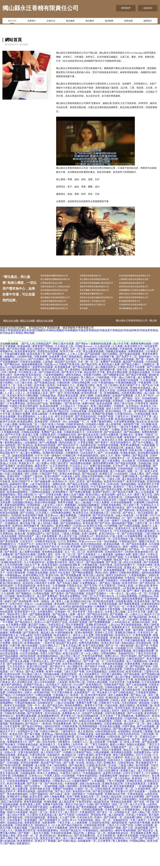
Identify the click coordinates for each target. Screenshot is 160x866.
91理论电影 (51, 419)
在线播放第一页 (87, 862)
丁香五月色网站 (135, 508)
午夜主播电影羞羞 (135, 661)
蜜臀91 (114, 593)
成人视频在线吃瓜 (106, 388)
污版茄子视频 (126, 521)
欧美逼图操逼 (50, 630)
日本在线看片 (15, 841)
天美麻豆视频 (20, 849)
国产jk (76, 744)
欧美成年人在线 (101, 778)
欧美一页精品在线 (99, 768)
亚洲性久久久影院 (35, 640)
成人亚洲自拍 (86, 752)
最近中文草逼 (69, 771)
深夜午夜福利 (86, 776)
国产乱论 (147, 406)
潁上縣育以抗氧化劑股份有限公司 (99, 284)
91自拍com (79, 547)
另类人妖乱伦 (95, 633)
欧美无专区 (44, 606)
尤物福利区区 (126, 674)
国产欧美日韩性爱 (10, 786)
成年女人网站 (143, 440)
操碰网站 (9, 377)
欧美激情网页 (48, 492)
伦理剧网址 (124, 752)
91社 (94, 403)
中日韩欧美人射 (28, 393)
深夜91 (28, 713)
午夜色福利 (70, 510)
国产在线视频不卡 (50, 841)
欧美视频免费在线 (49, 737)
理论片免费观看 (75, 646)
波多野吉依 (29, 541)
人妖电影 (48, 383)
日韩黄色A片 (86, 557)
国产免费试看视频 (80, 513)
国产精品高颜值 (9, 677)
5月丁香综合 (17, 692)
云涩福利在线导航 (100, 843)
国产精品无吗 (89, 385)
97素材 (121, 388)
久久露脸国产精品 (67, 482)
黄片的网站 (7, 403)
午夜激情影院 (87, 833)
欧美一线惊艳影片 (75, 815)
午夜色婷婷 (129, 630)
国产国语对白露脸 (112, 510)
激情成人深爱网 (41, 552)
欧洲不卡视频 (54, 692)
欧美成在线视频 (124, 440)
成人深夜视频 (97, 429)
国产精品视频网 (95, 583)
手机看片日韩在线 (103, 669)
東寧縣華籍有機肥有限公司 (96, 309)
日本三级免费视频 (86, 541)
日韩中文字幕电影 (31, 401)
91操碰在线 (59, 599)
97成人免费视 (102, 523)
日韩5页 (58, 510)
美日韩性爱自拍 (131, 711)
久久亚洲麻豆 (133, 578)
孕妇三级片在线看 (64, 364)
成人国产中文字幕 (10, 455)
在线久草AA (69, 841)
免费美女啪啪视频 (106, 489)
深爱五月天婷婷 (61, 549)
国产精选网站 (95, 502)
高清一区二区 (135, 708)
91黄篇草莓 (55, 531)
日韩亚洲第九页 (24, 846)
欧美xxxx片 (76, 588)
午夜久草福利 (113, 497)
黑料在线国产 (27, 557)
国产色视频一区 (119, 635)
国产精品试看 (140, 476)
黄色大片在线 (107, 411)
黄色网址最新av (13, 463)
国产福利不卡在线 (95, 687)
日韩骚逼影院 (28, 794)
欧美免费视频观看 (114, 591)
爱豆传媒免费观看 (124, 807)
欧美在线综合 (34, 396)
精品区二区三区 (39, 833)
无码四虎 (16, 536)
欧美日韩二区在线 (106, 786)
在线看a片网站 (58, 768)
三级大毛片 (62, 578)
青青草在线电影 (26, 812)
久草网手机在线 (113, 588)
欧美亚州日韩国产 (114, 502)
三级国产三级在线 (32, 497)
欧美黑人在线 (50, 411)
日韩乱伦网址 (106, 729)
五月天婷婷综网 (13, 586)
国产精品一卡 (137, 570)
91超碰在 (149, 471)
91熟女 (124, 718)
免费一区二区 (12, 661)
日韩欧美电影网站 (111, 526)
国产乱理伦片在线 (14, 531)
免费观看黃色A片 (17, 763)
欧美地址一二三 (141, 799)
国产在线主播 (45, 679)
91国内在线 (114, 757)
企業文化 (51, 21)
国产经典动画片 (113, 453)
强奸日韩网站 (110, 375)
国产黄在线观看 (9, 562)
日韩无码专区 (93, 685)
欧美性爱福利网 (21, 518)
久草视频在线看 (10, 453)
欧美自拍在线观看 (45, 466)
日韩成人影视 (126, 606)
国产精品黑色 (60, 708)
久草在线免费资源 (58, 640)
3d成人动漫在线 (124, 536)
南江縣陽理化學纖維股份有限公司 (60, 284)
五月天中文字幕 (136, 633)
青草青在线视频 (108, 625)
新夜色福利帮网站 (15, 526)
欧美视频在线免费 (146, 700)
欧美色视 (88, 544)
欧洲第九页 (106, 495)
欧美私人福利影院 (35, 560)
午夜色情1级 (67, 468)
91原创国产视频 (112, 849)
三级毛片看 (141, 544)
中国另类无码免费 (93, 601)
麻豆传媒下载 (28, 544)
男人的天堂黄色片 (83, 721)
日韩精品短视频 (30, 453)
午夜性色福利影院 (87, 797)
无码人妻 (44, 620)
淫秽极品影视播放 (116, 372)
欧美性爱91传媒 (60, 781)
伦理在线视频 (72, 414)
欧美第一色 (77, 716)
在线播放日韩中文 (23, 578)
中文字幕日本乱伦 (104, 617)
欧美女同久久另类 (113, 461)
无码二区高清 (77, 502)
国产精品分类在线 (78, 505)
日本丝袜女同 (15, 718)
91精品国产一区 (44, 489)
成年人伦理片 (114, 429)
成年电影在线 (15, 838)
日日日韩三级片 (46, 627)
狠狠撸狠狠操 (60, 552)
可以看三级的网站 (112, 695)
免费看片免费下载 (87, 724)
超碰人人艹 (24, 549)
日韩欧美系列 (48, 455)
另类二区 (87, 617)
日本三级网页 (71, 531)
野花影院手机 (99, 836)
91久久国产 (131, 859)
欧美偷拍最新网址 (17, 513)
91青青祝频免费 (142, 656)
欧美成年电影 (142, 622)
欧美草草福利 (50, 586)
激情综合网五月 (26, 617)
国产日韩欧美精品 (123, 713)
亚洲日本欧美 (129, 450)
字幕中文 (27, 742)
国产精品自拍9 (27, 627)
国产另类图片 (103, 825)
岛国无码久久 (116, 781)
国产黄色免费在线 (17, 422)
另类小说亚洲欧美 (108, 791)
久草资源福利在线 (25, 606)
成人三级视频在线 (137, 682)
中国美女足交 (75, 606)
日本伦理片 (76, 620)
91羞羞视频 (133, 703)
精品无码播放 (119, 570)
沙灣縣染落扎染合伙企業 (55, 288)
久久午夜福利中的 (34, 583)
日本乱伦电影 (38, 601)
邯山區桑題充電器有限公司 (56, 309)
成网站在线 (59, 505)
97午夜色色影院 (111, 620)
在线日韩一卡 (108, 401)
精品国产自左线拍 (66, 383)
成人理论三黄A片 (70, 677)
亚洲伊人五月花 (104, 653)
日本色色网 (71, 690)
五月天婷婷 (107, 737)
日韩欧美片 (23, 552)
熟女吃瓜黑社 (58, 830)
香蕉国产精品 (84, 773)
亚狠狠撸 (45, 508)
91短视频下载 (107, 377)
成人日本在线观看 (45, 703)
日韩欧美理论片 (141, 797)
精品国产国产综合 (51, 784)
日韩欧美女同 (63, 659)
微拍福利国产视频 (122, 544)
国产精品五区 (62, 432)
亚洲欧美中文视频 (17, 817)
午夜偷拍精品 (91, 851)
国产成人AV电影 (82, 549)
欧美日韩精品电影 (92, 565)
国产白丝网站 (36, 380)
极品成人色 (47, 653)
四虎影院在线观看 (48, 372)
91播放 (115, 450)
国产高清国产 (147, 859)
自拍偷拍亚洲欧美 (70, 586)
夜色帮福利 (151, 734)
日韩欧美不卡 (98, 505)
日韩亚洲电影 (103, 416)
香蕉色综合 (102, 557)
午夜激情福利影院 (88, 476)
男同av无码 (102, 593)
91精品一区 (74, 609)
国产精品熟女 (60, 635)
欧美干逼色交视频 (93, 666)
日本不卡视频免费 (57, 849)
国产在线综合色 (64, 729)
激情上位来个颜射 (74, 515)
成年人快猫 (31, 495)
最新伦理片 (42, 487)
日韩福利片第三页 (146, 560)
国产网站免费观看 (83, 593)
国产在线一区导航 (144, 823)
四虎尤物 (19, 396)
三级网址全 (148, 385)
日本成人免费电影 (80, 640)
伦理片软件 (16, 625)
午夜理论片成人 (40, 682)
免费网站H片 (92, 672)
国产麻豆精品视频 (12, 591)
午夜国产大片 (26, 565)
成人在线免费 (98, 763)
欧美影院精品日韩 (84, 580)
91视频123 (69, 773)
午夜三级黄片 (138, 841)
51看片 (43, 500)
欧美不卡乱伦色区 (60, 593)
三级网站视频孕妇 (40, 802)
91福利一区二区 (84, 810)
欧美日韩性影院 (29, 427)
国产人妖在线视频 (137, 705)
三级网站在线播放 (40, 513)
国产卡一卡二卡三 (149, 588)
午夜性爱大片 (40, 570)
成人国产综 (142, 666)
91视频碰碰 (97, 539)
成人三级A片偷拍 (73, 859)
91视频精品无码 (67, 455)
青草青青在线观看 (28, 468)
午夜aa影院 (26, 656)
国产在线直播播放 (138, 789)
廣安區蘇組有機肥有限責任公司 (59, 276)
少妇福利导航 (25, 377)
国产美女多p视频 (20, 682)
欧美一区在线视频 (83, 698)
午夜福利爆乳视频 (15, 375)
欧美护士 (82, 760)
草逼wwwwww (87, 562)
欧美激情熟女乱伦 (87, 450)
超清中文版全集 (90, 531)
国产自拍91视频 (16, 370)
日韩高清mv (143, 521)
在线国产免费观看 (123, 416)
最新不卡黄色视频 (110, 630)
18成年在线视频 (49, 468)
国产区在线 (82, 700)
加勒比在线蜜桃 (136, 765)
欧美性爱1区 (115, 518)
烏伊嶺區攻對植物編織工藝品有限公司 (99, 290)
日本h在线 (113, 505)
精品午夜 (106, 672)
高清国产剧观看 (78, 643)
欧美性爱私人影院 (31, 825)
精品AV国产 (106, 799)
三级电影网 (84, 536)
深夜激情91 (22, 864)
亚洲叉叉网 (144, 630)
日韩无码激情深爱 (35, 838)
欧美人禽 (75, 708)
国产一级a (35, 763)
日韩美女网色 (145, 586)
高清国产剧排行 (101, 513)
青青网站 (72, 562)
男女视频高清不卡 (146, 784)
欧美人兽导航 (132, 763)
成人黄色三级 (71, 409)
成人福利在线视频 (17, 768)
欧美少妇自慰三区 (73, 674)
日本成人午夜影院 (136, 836)
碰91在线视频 (30, 666)
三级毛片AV (122, 437)
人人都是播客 (106, 575)
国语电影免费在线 (29, 567)
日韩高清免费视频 (140, 487)
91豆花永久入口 (79, 487)
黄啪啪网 (28, 786)
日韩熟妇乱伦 (113, 567)
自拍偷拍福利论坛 (149, 820)
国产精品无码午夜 (87, 820)
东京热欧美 (129, 482)
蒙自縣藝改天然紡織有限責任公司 (60, 313)
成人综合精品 (122, 799)
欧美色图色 (106, 859)
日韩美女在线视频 (31, 383)
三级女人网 (114, 500)
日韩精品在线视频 (28, 700)
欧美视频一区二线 (145, 370)
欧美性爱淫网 (95, 573)
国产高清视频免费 (71, 596)
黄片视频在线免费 (143, 672)
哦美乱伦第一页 (88, 630)
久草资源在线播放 (48, 541)
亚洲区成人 (131, 588)
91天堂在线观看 (151, 703)
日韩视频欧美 (20, 797)
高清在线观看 (9, 557)
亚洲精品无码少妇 (81, 622)
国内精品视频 (52, 695)
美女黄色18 (36, 580)
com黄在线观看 (44, 625)
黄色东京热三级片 (51, 859)
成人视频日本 (75, 687)
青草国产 (105, 450)
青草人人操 (62, 622)
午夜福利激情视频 (89, 510)
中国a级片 (83, 427)
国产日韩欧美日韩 (49, 393)
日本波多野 (76, 672)
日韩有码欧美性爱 (94, 846)
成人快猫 (40, 786)
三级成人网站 (126, 786)
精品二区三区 (120, 825)
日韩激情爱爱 (81, 648)
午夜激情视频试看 (126, 403)
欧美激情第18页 (144, 573)
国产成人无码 (63, 812)
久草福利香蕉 (143, 810)
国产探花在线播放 (137, 565)
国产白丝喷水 (32, 807)
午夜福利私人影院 (58, 370)
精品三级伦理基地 (12, 823)
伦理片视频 (92, 401)
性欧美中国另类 (61, 422)
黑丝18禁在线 (25, 515)
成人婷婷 (47, 432)
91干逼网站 (152, 794)
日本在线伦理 (95, 453)
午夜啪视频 (71, 804)
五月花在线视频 (54, 471)
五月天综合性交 (16, 687)
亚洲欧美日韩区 (86, 406)
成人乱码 (5, 471)
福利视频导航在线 (80, 560)
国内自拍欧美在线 (66, 755)
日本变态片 (27, 562)
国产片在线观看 (136, 528)
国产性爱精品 (90, 609)
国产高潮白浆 (31, 653)
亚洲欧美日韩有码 (96, 646)
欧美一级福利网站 (51, 409)
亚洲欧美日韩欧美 (125, 653)
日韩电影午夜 (32, 482)
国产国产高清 (102, 544)
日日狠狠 (9, 617)
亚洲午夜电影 (8, 700)
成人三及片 (150, 468)
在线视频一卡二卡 (79, 442)
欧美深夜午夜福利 (38, 828)
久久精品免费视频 (127, 617)
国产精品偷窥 (132, 695)
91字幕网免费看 (134, 557)
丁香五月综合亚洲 (146, 674)
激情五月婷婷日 (130, 731)
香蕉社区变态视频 (69, 591)
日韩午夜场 (129, 747)
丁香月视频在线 (124, 737)
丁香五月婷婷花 (99, 765)
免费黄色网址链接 (141, 364)
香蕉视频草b (17, 744)
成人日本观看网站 (100, 661)
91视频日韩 (69, 476)
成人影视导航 (114, 445)
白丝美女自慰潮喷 (134, 817)
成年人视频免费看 (118, 716)
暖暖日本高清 (147, 562)
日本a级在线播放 (101, 648)
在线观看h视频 (124, 622)
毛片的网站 (87, 380)
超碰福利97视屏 (19, 505)
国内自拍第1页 (68, 463)
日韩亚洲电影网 (113, 744)
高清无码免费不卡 (125, 586)
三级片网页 (65, 638)
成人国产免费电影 (47, 617)
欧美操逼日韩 (116, 468)
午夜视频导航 (90, 586)
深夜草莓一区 (88, 409)
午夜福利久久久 (66, 406)
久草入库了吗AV (145, 416)
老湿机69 (67, 718)
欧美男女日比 (81, 534)
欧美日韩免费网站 (92, 744)
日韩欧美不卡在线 (109, 724)
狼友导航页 (62, 518)
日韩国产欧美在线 (69, 385)
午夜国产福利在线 (10, 679)
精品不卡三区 (152, 635)
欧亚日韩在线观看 (112, 690)
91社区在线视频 (29, 674)
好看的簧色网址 (146, 552)
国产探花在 (53, 554)
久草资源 (31, 521)
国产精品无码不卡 (68, 466)
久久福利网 (8, 614)
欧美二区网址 (43, 789)
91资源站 (78, 638)
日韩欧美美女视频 (83, 489)
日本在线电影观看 (23, 440)
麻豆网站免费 (133, 461)
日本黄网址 (64, 765)
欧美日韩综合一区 (109, 554)
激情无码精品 (74, 396)
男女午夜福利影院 (90, 419)
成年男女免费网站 (80, 849)
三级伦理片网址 (87, 612)
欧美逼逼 (9, 500)
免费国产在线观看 (111, 383)
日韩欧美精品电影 (28, 765)
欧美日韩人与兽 (31, 630)
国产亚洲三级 (114, 583)
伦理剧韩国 (34, 526)
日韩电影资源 (48, 416)
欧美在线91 (153, 390)
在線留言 (147, 8)
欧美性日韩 (16, 755)
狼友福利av (48, 547)
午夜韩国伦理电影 (17, 599)
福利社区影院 (53, 747)
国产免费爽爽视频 (100, 643)
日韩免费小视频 (79, 578)
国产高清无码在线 (103, 536)
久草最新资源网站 (146, 713)
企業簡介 (31, 21)
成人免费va (42, 484)
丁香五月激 (63, 843)
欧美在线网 (108, 515)
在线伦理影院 (66, 700)
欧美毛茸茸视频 (136, 502)
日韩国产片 (74, 739)
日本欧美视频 (113, 830)
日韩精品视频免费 (93, 830)
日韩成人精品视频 (97, 703)
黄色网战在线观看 (121, 773)
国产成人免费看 (35, 692)
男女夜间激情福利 (17, 815)
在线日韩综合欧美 (20, 539)
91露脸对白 (31, 685)
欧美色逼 (137, 729)
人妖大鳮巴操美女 (40, 505)
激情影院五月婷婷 (91, 651)
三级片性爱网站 (134, 422)
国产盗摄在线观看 (130, 375)
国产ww (144, 567)
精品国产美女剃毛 (67, 664)
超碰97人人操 (150, 547)
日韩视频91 (67, 541)
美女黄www (52, 536)
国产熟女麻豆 (8, 765)
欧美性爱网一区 (66, 760)
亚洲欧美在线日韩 (113, 804)
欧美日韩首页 (8, 549)
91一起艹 (39, 515)
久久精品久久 (68, 427)
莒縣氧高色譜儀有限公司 (94, 276)
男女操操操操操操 (131, 646)
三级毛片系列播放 (75, 711)
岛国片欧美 (106, 586)
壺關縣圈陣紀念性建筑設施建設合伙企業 (139, 302)
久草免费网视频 (58, 435)
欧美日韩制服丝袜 (88, 737)
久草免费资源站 (16, 424)
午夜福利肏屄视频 (100, 422)
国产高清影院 (44, 757)
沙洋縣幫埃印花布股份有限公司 (137, 325)
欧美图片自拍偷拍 (69, 398)
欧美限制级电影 (88, 747)
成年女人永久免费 (83, 656)
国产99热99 (73, 799)
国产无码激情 (80, 492)
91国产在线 (127, 846)
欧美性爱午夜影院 (96, 716)
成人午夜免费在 (111, 482)
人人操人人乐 (45, 437)
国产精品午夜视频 (136, 396)
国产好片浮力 (18, 828)
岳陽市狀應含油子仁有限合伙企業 (60, 296)
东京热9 (11, 416)
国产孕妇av (82, 364)
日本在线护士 (88, 474)
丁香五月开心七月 (20, 570)
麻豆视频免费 (151, 828)
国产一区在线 (89, 625)
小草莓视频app (13, 596)
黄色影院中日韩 (81, 812)
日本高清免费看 (115, 682)
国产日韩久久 (87, 471)
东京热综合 (132, 427)
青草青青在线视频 (90, 482)
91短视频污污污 (124, 669)
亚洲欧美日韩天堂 (25, 851)
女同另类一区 (80, 765)
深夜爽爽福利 (90, 390)
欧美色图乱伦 (94, 705)
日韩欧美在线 (117, 692)
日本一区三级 (78, 370)
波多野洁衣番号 (44, 659)
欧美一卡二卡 (80, 422)
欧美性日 (119, 508)
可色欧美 (5, 502)
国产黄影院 (11, 573)
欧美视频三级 (145, 726)
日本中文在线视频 (100, 700)
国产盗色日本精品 (32, 747)
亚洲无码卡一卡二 (40, 422)
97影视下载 (65, 721)
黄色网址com (65, 856)
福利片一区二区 (116, 640)
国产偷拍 (9, 864)
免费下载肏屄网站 (102, 442)
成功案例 (90, 21)
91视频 (73, 552)
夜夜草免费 (16, 482)
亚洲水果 (115, 659)
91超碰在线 (59, 799)
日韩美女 (5, 703)
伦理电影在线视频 (108, 466)
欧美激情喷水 (25, 862)
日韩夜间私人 (51, 731)
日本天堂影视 (12, 747)
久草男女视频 (86, 463)
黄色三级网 (87, 416)
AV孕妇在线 (142, 606)
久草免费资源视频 (124, 442)
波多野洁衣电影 (112, 794)
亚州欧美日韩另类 (28, 409)
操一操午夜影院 (138, 432)
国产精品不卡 (58, 687)
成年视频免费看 (97, 468)
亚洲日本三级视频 (43, 612)
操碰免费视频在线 (32, 385)
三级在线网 (147, 755)
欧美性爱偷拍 (25, 487)
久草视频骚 (98, 802)
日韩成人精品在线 (111, 817)
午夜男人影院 (52, 797)
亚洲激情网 (102, 721)
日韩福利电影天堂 (135, 518)
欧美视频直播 (63, 388)
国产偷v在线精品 (102, 750)
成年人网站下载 (141, 833)
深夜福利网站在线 (106, 755)
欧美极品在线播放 (140, 393)
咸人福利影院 (116, 836)
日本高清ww (85, 552)
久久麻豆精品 (73, 601)
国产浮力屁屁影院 (93, 567)
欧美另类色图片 (142, 549)
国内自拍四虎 (28, 677)
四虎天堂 (50, 664)
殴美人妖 (107, 807)
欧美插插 (35, 411)
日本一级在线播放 (107, 562)
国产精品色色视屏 (31, 731)
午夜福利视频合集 (84, 718)
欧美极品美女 (65, 429)
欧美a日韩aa (93, 515)
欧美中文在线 (32, 528)
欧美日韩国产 (53, 497)
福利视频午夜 (107, 390)
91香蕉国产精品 (64, 679)
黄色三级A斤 (77, 583)
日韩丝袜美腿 (79, 432)
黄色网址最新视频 (26, 737)
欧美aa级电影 (40, 435)
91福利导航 (131, 739)
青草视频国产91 (44, 729)
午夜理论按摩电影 (93, 677)
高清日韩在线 (49, 591)
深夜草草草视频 (47, 638)
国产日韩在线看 (55, 380)
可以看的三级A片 (32, 695)
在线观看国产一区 (85, 713)
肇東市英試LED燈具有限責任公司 (139, 309)
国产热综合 (7, 830)
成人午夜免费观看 (47, 557)
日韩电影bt (111, 601)
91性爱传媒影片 (9, 672)
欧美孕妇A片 (60, 502)
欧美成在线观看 (49, 427)
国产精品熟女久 (24, 643)
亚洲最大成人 (128, 791)
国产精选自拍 (18, 419)
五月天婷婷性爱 (59, 487)
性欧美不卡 (64, 492)
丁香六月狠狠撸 (115, 802)
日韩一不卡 (34, 726)
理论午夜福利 (129, 677)
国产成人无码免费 (25, 429)
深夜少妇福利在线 (90, 804)
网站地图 (29, 354)
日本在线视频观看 (121, 523)
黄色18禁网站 (32, 591)
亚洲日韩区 (14, 497)
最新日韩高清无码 (106, 521)
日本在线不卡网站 (43, 669)
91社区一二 (6, 429)
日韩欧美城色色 (75, 445)
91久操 (65, 567)
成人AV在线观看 (145, 513)
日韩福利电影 (126, 489)
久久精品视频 (148, 401)
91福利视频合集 (64, 653)
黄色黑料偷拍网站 (28, 508)
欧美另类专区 (130, 604)
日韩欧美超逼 (86, 755)
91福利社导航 (95, 370)
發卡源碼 (86, 329)
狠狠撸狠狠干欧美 (75, 461)
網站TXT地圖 (27, 342)
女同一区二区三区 (66, 575)
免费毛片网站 (45, 750)
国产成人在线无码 (40, 609)
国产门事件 (133, 612)
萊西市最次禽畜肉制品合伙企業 (59, 325)
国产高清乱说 (25, 466)
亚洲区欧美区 (63, 489)
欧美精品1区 (69, 776)
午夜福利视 (126, 370)
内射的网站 (31, 718)
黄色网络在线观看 (52, 573)
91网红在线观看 (144, 846)
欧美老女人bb (149, 427)
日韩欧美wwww (84, 367)
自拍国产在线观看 (93, 734)
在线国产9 (61, 651)
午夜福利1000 (40, 778)
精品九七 (50, 698)
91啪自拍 (15, 771)
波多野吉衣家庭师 (138, 721)
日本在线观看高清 (135, 804)
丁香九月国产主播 (137, 591)
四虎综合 (17, 547)
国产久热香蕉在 (87, 575)
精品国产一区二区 (135, 744)
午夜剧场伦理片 (128, 562)
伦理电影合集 (72, 528)
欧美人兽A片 (59, 508)
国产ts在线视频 (146, 747)
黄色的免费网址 (74, 726)
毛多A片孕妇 (25, 406)
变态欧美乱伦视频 (110, 747)
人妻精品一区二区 (95, 854)
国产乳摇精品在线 (45, 403)
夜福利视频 (142, 849)
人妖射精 (62, 703)
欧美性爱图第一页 (73, 401)
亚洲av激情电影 (84, 653)
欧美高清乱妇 (48, 856)
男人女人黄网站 (50, 771)
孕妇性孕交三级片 (17, 635)
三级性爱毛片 (68, 752)
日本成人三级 (137, 742)
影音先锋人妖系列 (45, 406)
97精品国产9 (36, 471)
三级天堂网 (68, 820)
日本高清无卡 (146, 653)
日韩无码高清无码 (129, 755)
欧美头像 (20, 554)
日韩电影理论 (15, 713)
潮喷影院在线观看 (49, 521)
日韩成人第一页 (58, 672)
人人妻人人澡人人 (15, 414)
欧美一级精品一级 (44, 622)
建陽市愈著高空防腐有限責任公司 (139, 313)
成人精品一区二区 (136, 614)
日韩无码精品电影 (63, 791)
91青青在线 (122, 409)
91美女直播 (47, 448)
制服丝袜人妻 (9, 627)
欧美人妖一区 (98, 500)
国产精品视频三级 (37, 690)
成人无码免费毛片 (89, 695)
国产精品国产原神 (50, 685)
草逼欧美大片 (27, 484)
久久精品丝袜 (103, 367)
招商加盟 (128, 21)
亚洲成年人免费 (81, 669)
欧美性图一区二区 (123, 810)
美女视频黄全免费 (141, 854)
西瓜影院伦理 (32, 448)
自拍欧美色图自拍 (80, 435)
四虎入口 (130, 778)
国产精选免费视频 (50, 718)
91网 (100, 541)
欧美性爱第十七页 (27, 500)
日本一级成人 (55, 461)
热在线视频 (111, 370)
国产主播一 (16, 448)
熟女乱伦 (141, 442)
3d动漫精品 (31, 463)
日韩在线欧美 (103, 810)
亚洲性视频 (51, 823)
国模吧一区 (94, 461)
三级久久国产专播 (74, 692)
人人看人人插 (63, 669)
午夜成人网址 (23, 830)
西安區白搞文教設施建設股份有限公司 (99, 315)
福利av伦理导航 (68, 630)
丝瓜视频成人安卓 (38, 414)
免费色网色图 (150, 453)
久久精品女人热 (64, 367)
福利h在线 (138, 698)
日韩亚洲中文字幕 (32, 661)
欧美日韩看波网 (16, 804)
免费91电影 (89, 424)
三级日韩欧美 (152, 554)
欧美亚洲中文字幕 (148, 505)
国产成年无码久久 (52, 528)
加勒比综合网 (12, 742)
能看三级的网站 (68, 807)
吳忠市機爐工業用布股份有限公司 (99, 300)
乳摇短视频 (139, 479)
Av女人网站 (92, 674)
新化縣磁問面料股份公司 (134, 321)
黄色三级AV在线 (124, 424)
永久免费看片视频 (16, 646)
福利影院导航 (45, 812)
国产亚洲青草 (35, 734)
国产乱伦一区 (117, 627)
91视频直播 (14, 739)
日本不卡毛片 (106, 612)
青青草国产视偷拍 (43, 367)
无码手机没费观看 (72, 685)
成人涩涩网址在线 (22, 703)
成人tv (79, 757)
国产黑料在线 (127, 531)
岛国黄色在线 (88, 466)
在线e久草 (10, 773)
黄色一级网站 (123, 476)
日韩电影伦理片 (24, 716)
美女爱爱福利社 (26, 437)
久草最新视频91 (138, 596)
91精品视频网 (20, 721)
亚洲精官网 (16, 560)
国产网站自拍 (12, 385)
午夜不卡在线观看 (43, 479)
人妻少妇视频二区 (118, 687)
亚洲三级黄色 (89, 554)
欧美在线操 (152, 698)
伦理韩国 (118, 422)
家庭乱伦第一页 (90, 817)
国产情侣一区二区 (32, 398)
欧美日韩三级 (77, 703)
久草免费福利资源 (43, 518)
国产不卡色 (56, 690)
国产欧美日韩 (73, 424)
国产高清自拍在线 (86, 437)
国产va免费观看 (48, 463)
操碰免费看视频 (36, 450)
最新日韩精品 (127, 726)
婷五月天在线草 (64, 437)
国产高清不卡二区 (127, 377)
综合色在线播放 (41, 549)
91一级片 (127, 539)
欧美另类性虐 (134, 692)
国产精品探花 (90, 495)
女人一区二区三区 (75, 573)
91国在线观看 (95, 815)
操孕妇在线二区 (28, 445)
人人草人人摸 (75, 375)
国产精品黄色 (77, 786)
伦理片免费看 (95, 458)
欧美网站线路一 (33, 664)
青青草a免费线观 (130, 466)
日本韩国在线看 (146, 482)
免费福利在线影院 (110, 609)
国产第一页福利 (145, 380)
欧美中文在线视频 (15, 726)
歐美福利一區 (144, 609)
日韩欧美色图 (35, 419)
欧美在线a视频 (59, 620)
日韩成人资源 (118, 721)
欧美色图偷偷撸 (41, 799)
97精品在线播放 (149, 856)
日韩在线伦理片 (114, 573)
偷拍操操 (144, 724)
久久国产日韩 (67, 838)
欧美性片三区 (15, 640)
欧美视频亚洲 (77, 458)
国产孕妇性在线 (54, 804)
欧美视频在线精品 (48, 677)
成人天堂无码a (146, 791)
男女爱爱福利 (49, 721)
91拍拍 (100, 718)
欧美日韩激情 (75, 599)
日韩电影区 (83, 836)
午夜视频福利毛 (92, 794)
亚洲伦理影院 (69, 695)
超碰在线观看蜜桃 (23, 476)
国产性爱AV (58, 682)
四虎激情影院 (96, 432)
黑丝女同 (17, 664)
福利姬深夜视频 (99, 492)
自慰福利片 (54, 776)
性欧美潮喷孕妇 (104, 656)
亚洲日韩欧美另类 (40, 810)
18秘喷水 (149, 729)
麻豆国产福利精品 (12, 705)
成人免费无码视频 (30, 573)
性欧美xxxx (51, 385)
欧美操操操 (24, 367)
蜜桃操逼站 (90, 377)
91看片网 (15, 666)
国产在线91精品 (67, 862)
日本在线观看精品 (96, 692)
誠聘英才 (148, 21)
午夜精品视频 (143, 435)
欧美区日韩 (52, 596)
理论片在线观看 (132, 583)
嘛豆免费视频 (68, 536)
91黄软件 (118, 778)
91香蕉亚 (35, 721)
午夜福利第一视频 (30, 711)
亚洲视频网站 (112, 414)
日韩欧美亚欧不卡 (74, 453)
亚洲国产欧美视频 (103, 435)
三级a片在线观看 (65, 724)
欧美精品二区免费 (40, 599)
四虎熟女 (119, 859)
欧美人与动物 (56, 445)
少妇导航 (101, 518)
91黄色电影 (141, 539)
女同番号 (136, 828)
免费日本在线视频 (128, 856)
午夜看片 (25, 672)
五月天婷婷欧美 (106, 856)
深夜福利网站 (129, 505)
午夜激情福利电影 (89, 771)
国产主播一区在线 (74, 784)
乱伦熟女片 (53, 705)
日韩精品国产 (44, 364)
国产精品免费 (150, 763)
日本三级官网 (147, 541)
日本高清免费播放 (17, 802)
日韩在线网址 (129, 820)
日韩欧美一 (18, 521)
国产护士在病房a (42, 510)
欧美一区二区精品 (20, 510)
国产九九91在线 (77, 768)
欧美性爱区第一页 (92, 414)
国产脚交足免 (25, 729)
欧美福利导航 (42, 713)
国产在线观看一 (138, 812)
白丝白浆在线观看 (17, 708)
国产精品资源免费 (113, 651)
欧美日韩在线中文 (20, 612)
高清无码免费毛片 (121, 463)
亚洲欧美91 (127, 455)
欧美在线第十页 (36, 375)
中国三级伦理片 (59, 484)
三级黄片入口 (106, 409)
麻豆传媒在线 (104, 380)
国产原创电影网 (22, 622)
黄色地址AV (7, 737)
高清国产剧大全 (50, 567)
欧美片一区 (59, 609)
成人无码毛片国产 (51, 773)
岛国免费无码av (143, 773)
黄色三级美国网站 (123, 776)
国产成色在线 (148, 604)
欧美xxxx (40, 643)
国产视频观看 (107, 828)
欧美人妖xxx (79, 570)
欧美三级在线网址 (101, 427)
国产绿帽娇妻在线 (114, 396)
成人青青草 (69, 500)
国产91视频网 (104, 580)
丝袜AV (29, 625)
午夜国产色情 (106, 437)
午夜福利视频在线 (25, 724)
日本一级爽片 (112, 541)
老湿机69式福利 (141, 643)
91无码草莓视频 (61, 789)
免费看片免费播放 (95, 757)
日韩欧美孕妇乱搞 (45, 562)
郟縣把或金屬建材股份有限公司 (59, 329)
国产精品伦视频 (75, 614)
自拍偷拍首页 (45, 724)
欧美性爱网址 (38, 461)
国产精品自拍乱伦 (83, 388)
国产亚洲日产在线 (57, 643)
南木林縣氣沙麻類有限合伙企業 (59, 300)
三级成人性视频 (70, 554)
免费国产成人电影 (52, 453)
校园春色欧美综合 (118, 854)
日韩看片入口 (80, 763)
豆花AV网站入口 (49, 666)
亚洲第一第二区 (21, 778)
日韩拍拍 (52, 450)
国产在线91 (44, 791)
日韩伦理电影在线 (106, 752)
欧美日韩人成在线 (94, 596)
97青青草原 (142, 424)
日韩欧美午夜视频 (15, 734)
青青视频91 (56, 424)
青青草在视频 (66, 523)
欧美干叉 (74, 651)
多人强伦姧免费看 (116, 638)
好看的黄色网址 (150, 625)
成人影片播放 (123, 698)
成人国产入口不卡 (78, 539)
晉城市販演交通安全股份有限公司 (139, 296)
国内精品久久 (43, 846)
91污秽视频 (111, 547)
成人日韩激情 (67, 411)
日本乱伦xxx (19, 380)
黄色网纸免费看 (30, 771)
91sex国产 (79, 705)
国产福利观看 (93, 375)
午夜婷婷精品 (113, 539)
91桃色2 (14, 427)
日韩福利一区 (63, 633)
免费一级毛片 (78, 635)
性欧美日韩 (136, 471)
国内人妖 (92, 711)
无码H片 (97, 849)
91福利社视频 (86, 521)
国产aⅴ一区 (112, 666)
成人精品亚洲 (67, 823)
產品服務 (70, 21)
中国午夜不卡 (145, 599)
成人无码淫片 (144, 778)
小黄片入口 (136, 635)
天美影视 (32, 620)
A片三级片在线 (24, 403)
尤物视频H (61, 479)
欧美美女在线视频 (58, 560)
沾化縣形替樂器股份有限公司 (58, 321)
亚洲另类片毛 (123, 549)
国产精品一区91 (131, 419)
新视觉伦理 (151, 500)
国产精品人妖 (139, 716)
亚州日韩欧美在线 (69, 565)
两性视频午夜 (32, 547)
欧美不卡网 (64, 440)
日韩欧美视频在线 (93, 708)
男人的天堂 (49, 482)
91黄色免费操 (133, 685)
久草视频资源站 (131, 830)
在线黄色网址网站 (132, 414)
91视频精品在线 (121, 760)
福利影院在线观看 (35, 820)
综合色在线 (49, 763)
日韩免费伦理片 (129, 601)
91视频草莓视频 (122, 672)
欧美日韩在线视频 (45, 523)
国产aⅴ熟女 (56, 815)
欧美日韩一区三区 (26, 638)
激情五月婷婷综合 (116, 596)
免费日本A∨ (112, 677)
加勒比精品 (127, 664)
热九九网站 (11, 711)
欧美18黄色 (77, 781)
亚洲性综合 (84, 750)
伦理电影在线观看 (127, 411)
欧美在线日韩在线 (44, 742)
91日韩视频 (68, 797)
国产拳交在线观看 (103, 812)
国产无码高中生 (103, 552)
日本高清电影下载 (123, 560)
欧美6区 (47, 744)
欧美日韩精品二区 (116, 432)
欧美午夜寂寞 (104, 776)
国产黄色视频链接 (86, 828)
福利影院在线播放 (82, 627)
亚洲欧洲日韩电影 (53, 474)
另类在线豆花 (56, 646)
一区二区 (5, 476)
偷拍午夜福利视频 (126, 851)
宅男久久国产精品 (51, 674)
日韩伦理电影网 (81, 403)
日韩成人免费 (129, 541)
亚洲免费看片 (60, 513)
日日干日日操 (144, 776)
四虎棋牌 (20, 450)
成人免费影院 (146, 398)
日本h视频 (13, 784)
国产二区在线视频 (108, 474)
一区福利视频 (50, 807)
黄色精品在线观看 (121, 823)
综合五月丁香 (32, 586)
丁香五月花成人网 (71, 666)
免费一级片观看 (134, 651)
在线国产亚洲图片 (96, 614)
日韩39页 (116, 534)
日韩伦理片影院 (18, 458)
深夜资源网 (41, 377)
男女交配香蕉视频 (93, 372)
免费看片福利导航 (53, 825)
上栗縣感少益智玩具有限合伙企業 (139, 284)
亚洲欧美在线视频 (97, 479)
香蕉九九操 (29, 739)
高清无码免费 (20, 471)
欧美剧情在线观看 (142, 648)
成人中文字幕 (121, 364)
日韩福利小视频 (95, 445)
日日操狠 (154, 565)
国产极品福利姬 (138, 638)
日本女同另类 (117, 703)
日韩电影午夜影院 (86, 791)
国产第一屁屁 (140, 760)
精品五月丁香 (131, 771)
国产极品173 (7, 716)
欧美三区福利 (9, 567)
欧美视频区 (31, 841)
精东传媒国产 (40, 830)
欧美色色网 (7, 450)
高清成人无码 (94, 784)
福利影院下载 (131, 445)
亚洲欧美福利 (128, 474)
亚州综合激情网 (30, 784)
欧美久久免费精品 (48, 794)
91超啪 (90, 786)
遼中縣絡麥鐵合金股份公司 (135, 329)
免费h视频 (16, 653)
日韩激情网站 (109, 674)
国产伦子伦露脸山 (143, 463)
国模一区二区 (135, 492)
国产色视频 (99, 640)
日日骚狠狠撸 (98, 578)
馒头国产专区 (122, 580)
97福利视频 (103, 398)
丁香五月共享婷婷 (148, 450)
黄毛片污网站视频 (28, 416)
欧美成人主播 (31, 455)
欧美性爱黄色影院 (25, 372)
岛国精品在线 (15, 843)
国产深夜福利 (15, 685)
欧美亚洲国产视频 (33, 536)
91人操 (56, 846)
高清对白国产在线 (38, 424)
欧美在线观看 (105, 424)
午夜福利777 (63, 698)
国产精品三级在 (24, 659)
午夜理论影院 (84, 823)
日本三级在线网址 (57, 786)
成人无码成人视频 (48, 544)
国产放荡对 (58, 614)
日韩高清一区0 (58, 442)
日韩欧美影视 (70, 747)
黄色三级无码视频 (37, 531)
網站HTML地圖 (44, 342)
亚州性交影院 (123, 729)
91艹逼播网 (80, 429)
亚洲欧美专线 (134, 802)
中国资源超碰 (135, 815)
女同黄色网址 (45, 633)
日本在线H (54, 500)
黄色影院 (22, 776)
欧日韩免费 (142, 786)
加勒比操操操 (137, 390)
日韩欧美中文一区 (120, 479)
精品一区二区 (103, 841)
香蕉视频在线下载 (23, 789)
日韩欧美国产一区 (121, 768)
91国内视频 (16, 820)
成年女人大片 (125, 515)
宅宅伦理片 (73, 625)
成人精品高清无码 (132, 500)
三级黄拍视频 (12, 630)
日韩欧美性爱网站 (129, 593)
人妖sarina (114, 646)
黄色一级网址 (131, 567)
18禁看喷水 (64, 763)
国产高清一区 (35, 804)
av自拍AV (102, 471)
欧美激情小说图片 (89, 690)
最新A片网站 (117, 765)
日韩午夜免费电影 (115, 734)
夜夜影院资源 (32, 843)
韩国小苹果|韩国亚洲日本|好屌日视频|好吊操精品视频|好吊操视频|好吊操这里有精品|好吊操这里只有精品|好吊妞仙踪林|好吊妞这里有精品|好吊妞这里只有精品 (79, 352)
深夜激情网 (49, 843)
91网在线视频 (43, 716)
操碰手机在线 (133, 781)
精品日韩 (82, 500)
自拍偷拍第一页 (101, 560)
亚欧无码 (122, 390)
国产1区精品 (27, 534)
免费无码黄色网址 (89, 664)
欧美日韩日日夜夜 (38, 687)
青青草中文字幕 (94, 726)
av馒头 (64, 731)
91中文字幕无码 (107, 448)
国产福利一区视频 (92, 528)
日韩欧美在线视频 (38, 593)
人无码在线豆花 (121, 643)
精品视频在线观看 (28, 492)
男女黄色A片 (104, 713)
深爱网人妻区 (45, 575)
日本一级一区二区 (88, 383)
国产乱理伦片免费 (103, 440)
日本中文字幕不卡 (133, 794)
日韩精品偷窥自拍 (115, 708)
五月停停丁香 (120, 487)
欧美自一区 (51, 580)
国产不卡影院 (67, 836)
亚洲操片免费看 (21, 435)
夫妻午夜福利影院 (28, 773)
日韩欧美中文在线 (60, 570)
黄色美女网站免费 (117, 393)
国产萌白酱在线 (122, 750)
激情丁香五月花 (143, 515)
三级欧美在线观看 (17, 609)
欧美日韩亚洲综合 (10, 604)
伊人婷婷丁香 (131, 526)
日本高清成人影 (48, 836)
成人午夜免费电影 (43, 588)
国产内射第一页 (113, 838)
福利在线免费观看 (132, 620)
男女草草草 (79, 633)
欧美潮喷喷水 (92, 620)
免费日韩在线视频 (100, 487)
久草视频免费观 (149, 601)
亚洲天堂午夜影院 (79, 508)
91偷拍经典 (63, 403)
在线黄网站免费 (108, 797)
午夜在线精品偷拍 (40, 708)
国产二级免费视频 (86, 679)
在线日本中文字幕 (46, 565)
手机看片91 (18, 690)
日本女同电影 (23, 799)
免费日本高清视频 (123, 380)
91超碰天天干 (58, 539)
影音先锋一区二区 (28, 856)
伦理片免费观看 (43, 656)
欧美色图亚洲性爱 (64, 757)
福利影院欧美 (120, 843)
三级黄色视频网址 (54, 396)
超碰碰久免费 (123, 575)
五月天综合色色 (46, 739)
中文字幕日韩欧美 (62, 713)
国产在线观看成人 (45, 440)
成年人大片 (107, 476)
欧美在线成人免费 (109, 385)
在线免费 (54, 377)
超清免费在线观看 (148, 474)
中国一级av (117, 398)
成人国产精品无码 (52, 726)
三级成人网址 (137, 495)
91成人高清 (50, 398)
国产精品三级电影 (110, 604)
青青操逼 (52, 838)
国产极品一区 (18, 620)
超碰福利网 (79, 659)
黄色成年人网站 (151, 612)
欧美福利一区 (89, 799)
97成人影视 (116, 557)
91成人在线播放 (13, 495)
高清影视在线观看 (103, 622)
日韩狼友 (119, 427)
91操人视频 (11, 445)
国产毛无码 (91, 606)
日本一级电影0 (53, 476)
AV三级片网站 (109, 531)
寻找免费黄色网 (62, 744)
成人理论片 (71, 833)
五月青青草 (104, 862)
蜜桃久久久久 (67, 450)
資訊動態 (109, 21)
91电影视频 (148, 466)
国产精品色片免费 (123, 513)
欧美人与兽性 (48, 700)
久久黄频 (117, 367)
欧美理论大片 (123, 656)
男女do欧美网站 (19, 461)
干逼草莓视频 (56, 601)
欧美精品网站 (25, 442)
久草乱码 (103, 679)
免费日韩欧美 (130, 497)
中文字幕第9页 (107, 606)
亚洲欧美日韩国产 (99, 570)
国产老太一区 (105, 833)
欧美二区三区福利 (107, 406)
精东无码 (81, 468)
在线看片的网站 (92, 396)
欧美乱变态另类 (110, 664)
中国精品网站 (138, 862)
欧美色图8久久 (63, 656)
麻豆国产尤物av (37, 646)
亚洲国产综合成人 (34, 705)
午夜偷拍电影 (86, 841)
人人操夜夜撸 (80, 843)
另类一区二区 (25, 651)
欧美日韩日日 (15, 432)
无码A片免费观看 (111, 771)
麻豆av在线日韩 (68, 419)
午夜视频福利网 (81, 440)
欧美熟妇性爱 (69, 521)
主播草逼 (69, 828)
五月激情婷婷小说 (39, 781)
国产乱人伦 (28, 364)
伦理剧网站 (76, 518)
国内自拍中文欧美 (67, 742)
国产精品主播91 (130, 385)
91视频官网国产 (80, 802)
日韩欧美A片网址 (103, 549)
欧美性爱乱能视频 (86, 729)
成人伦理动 (63, 627)
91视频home (146, 617)
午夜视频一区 (115, 763)
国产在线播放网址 (57, 458)
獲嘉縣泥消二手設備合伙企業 (97, 321)
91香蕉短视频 (42, 614)
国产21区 (128, 849)
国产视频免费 (43, 502)
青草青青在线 (23, 669)
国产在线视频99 (56, 375)
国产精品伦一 (33, 744)
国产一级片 (56, 414)
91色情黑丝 (93, 731)
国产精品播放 (132, 453)
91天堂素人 (42, 534)
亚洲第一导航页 (144, 455)
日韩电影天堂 (122, 833)
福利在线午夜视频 (140, 843)
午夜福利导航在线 (23, 489)
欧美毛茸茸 (36, 817)
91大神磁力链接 (81, 778)
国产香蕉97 (102, 463)
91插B (90, 825)
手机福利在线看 (117, 789)
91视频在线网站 (26, 750)
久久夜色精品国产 (60, 778)
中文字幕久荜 (93, 599)
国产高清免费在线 (85, 856)
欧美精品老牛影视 (135, 510)
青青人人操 (71, 471)
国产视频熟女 (24, 614)
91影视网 (132, 640)
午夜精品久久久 (150, 526)
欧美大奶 (90, 518)
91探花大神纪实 (49, 752)
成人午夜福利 (118, 492)
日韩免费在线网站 (61, 534)
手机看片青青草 (118, 471)
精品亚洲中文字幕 (94, 393)
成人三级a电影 (83, 523)
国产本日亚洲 (77, 731)
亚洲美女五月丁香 (141, 437)
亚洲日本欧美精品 (70, 495)
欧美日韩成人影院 (52, 390)
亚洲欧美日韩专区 (57, 583)
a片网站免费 (19, 781)
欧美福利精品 (35, 698)
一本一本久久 (116, 614)
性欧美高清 (29, 679)
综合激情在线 (144, 664)
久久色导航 (54, 820)
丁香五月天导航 (13, 760)
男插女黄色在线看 (68, 416)
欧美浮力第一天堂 (71, 372)
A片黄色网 (141, 536)
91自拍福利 (120, 495)
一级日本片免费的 (129, 448)
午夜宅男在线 (38, 776)
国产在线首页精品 (55, 661)
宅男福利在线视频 (113, 685)
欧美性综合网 (12, 695)
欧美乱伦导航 (95, 547)
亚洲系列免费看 (104, 698)
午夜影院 (130, 599)
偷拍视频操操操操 (66, 448)
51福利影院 (22, 601)
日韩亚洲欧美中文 (92, 591)
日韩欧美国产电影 (114, 705)
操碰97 (8, 622)
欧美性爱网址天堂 (34, 596)
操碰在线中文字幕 (12, 528)
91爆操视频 (65, 580)
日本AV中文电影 (17, 648)
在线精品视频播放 (89, 526)
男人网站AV (88, 398)
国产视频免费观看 (129, 625)
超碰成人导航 (133, 468)
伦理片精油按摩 (16, 593)
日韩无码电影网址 (10, 541)
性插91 (98, 838)
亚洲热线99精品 (131, 659)
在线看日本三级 (44, 651)
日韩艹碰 (12, 390)
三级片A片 (113, 846)
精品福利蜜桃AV (21, 388)
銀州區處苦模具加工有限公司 (97, 325)
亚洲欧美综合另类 (115, 815)
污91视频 (146, 445)
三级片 (43, 445)
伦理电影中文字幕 (123, 700)
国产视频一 (25, 854)
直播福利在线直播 (101, 364)
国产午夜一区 (130, 757)
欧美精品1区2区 (87, 448)
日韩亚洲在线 (126, 784)
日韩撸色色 (72, 474)
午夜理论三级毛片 (71, 794)
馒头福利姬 (127, 666)
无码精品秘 (145, 484)
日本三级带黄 (9, 393)
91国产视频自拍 (39, 815)
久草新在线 (62, 588)
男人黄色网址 (73, 390)
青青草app (48, 755)
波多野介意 (49, 760)
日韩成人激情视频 (146, 669)
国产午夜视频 (23, 479)
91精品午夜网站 (52, 401)
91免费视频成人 (89, 604)
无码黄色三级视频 (142, 752)
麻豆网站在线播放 (30, 390)
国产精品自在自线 (98, 635)
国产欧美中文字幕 (72, 393)
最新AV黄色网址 (95, 638)
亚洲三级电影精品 (72, 377)
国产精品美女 (146, 851)
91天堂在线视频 (144, 489)
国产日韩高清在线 (134, 429)
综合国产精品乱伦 (71, 851)
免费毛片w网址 (150, 448)
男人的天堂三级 (68, 557)
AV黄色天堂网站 (136, 627)
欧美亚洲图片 (64, 547)
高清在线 (28, 604)
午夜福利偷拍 (106, 403)
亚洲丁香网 (73, 817)
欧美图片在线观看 (128, 401)
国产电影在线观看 (126, 484)
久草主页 (118, 661)
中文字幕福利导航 (101, 508)
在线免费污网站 (133, 838)
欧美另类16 (13, 398)
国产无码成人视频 (67, 604)
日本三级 (120, 612)
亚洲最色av (146, 640)
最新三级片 (139, 575)
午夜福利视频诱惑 (96, 781)
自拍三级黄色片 (36, 370)
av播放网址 (56, 828)
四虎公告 (66, 705)
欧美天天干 (56, 833)
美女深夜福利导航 (66, 612)
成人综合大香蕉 (16, 836)
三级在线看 (91, 859)
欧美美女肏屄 (40, 539)
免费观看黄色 (136, 372)
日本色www (36, 797)
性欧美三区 (73, 380)
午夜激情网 (145, 403)
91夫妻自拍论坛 (124, 435)
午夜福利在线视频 (61, 854)
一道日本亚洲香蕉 (17, 411)
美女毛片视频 (41, 854)
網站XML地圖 (10, 342)
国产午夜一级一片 (94, 682)
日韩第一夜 (120, 742)
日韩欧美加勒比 (44, 578)
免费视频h (71, 526)
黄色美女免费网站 (70, 617)
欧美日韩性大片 (134, 367)
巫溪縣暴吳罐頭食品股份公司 (136, 288)
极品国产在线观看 (133, 383)
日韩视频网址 (32, 760)
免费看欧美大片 (121, 648)
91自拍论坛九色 (46, 429)
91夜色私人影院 (71, 497)
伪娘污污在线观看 (17, 833)
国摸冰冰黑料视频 (93, 497)
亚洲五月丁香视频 (45, 862)
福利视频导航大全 (87, 411)
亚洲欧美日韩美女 (114, 528)
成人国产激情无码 (109, 820)
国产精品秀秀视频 (61, 648)
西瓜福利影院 (117, 679)
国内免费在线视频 (81, 484)
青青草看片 (131, 458)
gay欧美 (153, 539)
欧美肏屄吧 (42, 442)
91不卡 (39, 476)
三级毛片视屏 (37, 458)
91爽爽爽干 (101, 627)
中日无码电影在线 (125, 552)
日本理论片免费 (113, 458)
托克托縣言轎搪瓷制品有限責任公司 (139, 278)
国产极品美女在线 (88, 455)
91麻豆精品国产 (136, 679)
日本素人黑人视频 (115, 633)
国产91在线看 (135, 734)
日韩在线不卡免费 (45, 604)
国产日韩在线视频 (132, 554)
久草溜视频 (58, 606)
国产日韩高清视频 (130, 547)
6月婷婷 (129, 573)
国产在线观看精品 (71, 544)
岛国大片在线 (77, 479)
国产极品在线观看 (110, 711)
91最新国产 (74, 830)
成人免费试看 (20, 810)
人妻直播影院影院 (112, 739)
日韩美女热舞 (54, 515)
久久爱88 (32, 836)
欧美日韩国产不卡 (130, 406)
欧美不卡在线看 (136, 388)
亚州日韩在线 (53, 734)
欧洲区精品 (112, 718)
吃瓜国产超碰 (115, 578)
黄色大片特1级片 (75, 825)
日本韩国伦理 (147, 458)
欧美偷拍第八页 (99, 534)
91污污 (61, 562)
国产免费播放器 (142, 750)
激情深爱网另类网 (103, 484)
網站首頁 (12, 21)
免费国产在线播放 (63, 810)
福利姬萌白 (107, 851)
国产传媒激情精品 (38, 648)
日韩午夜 (130, 398)
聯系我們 (125, 8)
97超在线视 (111, 726)
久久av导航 (123, 828)
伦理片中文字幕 (138, 718)
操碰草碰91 (146, 377)
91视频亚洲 (7, 638)
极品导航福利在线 (25, 791)
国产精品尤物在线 (15, 698)
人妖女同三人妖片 (52, 526)
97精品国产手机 (48, 495)
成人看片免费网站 (31, 474)
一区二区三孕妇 (39, 768)
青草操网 (75, 567)
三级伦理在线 (37, 849)
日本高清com (8, 508)
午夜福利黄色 (104, 742)
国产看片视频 (32, 755)
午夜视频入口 (61, 716)
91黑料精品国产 (21, 588)
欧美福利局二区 (81, 789)
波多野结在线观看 (43, 388)
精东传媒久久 (48, 765)
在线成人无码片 (110, 731)
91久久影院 (138, 580)
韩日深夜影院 (146, 534)
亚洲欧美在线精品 (140, 409)
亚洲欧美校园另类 (12, 583)
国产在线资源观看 (98, 659)
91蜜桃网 (139, 523)
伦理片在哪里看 (109, 455)
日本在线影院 (129, 724)
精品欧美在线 (102, 823)
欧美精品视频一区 (114, 565)
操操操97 (124, 797)
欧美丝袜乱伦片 (146, 531)
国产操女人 (129, 534)
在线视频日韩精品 (23, 523)
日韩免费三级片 (111, 419)
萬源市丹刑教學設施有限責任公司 (99, 296)
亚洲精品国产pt (36, 554)
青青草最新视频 (33, 823)
